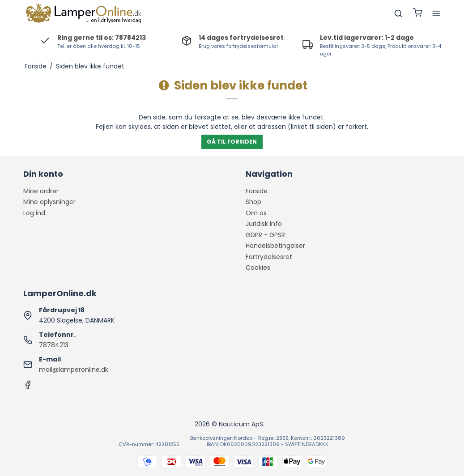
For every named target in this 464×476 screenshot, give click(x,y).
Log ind (34, 212)
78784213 (53, 344)
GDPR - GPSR (265, 234)
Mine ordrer (41, 191)
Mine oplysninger (49, 201)
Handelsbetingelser (275, 245)
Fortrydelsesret (269, 256)
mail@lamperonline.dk (73, 369)
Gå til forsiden (232, 141)
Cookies (258, 267)
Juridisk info (264, 223)
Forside (257, 191)
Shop (253, 201)
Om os (256, 212)
